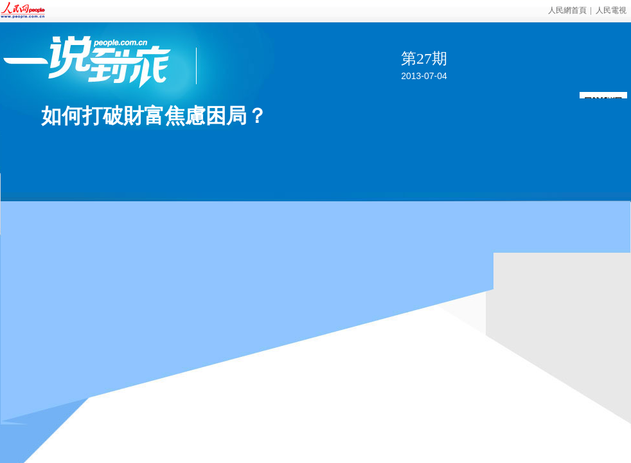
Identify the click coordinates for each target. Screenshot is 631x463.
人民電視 (611, 10)
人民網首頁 (567, 10)
